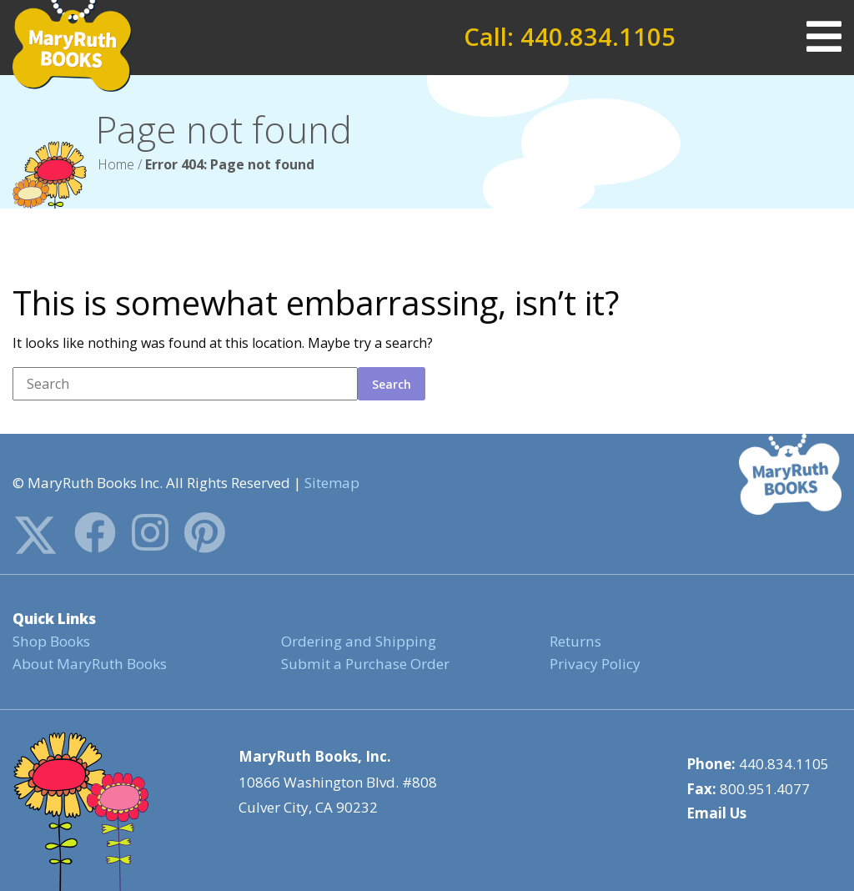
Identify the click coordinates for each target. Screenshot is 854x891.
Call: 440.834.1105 (570, 37)
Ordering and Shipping (357, 641)
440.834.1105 (784, 763)
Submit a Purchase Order (364, 663)
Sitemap (331, 482)
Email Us (716, 813)
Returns (575, 641)
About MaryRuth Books (89, 663)
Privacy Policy (595, 663)
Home (116, 164)
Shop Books (51, 641)
